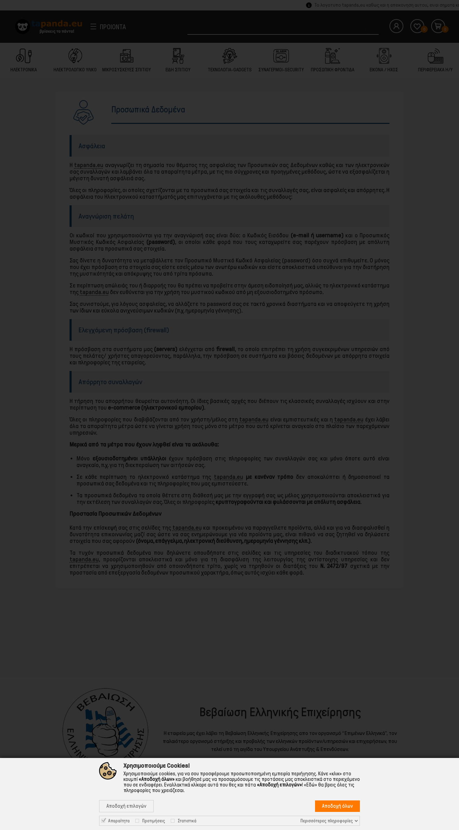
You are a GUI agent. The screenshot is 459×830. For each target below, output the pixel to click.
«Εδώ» (310, 785)
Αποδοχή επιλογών (126, 806)
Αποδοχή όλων (337, 806)
